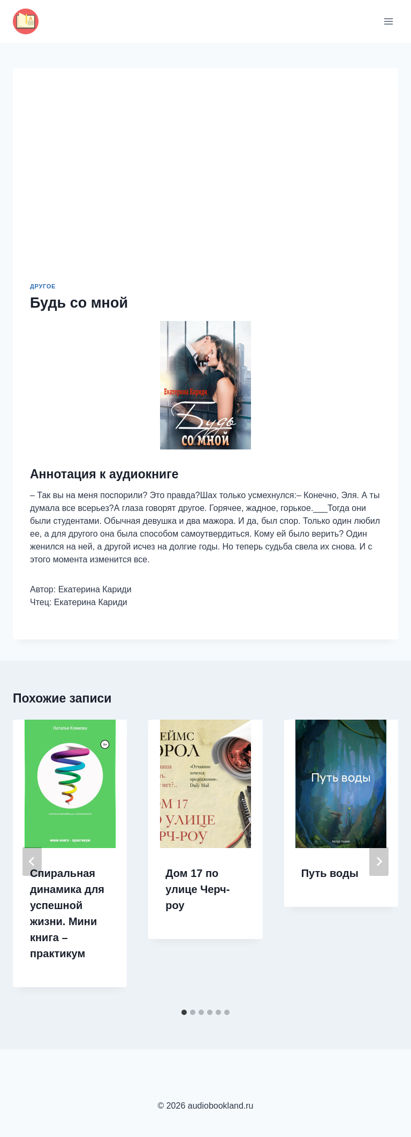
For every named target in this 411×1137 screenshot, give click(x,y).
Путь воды (330, 873)
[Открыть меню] (388, 21)
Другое (43, 286)
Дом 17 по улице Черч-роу (197, 889)
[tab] (184, 1012)
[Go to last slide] (32, 861)
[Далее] (379, 861)
